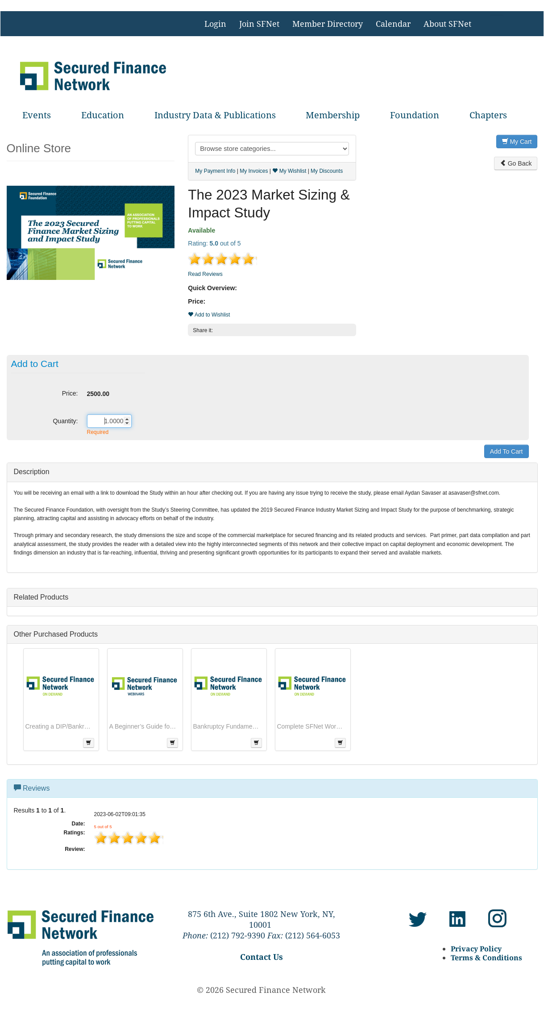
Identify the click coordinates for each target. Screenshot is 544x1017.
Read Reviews (205, 274)
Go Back (516, 163)
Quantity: (65, 421)
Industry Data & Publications (215, 115)
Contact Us (261, 956)
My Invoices (254, 171)
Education (102, 115)
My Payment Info (215, 171)
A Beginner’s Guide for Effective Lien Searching (142, 726)
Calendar (393, 23)
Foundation (414, 115)
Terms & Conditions (486, 958)
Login (215, 23)
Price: (70, 393)
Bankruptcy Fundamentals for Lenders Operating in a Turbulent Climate (226, 726)
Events (36, 115)
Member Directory (327, 23)
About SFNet (447, 23)
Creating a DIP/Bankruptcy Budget (58, 726)
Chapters (488, 115)
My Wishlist (289, 171)
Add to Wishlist (209, 315)
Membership (333, 115)
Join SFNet (259, 23)
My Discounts (327, 171)
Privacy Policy (476, 949)
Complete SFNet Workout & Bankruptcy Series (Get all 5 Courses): (310, 726)
